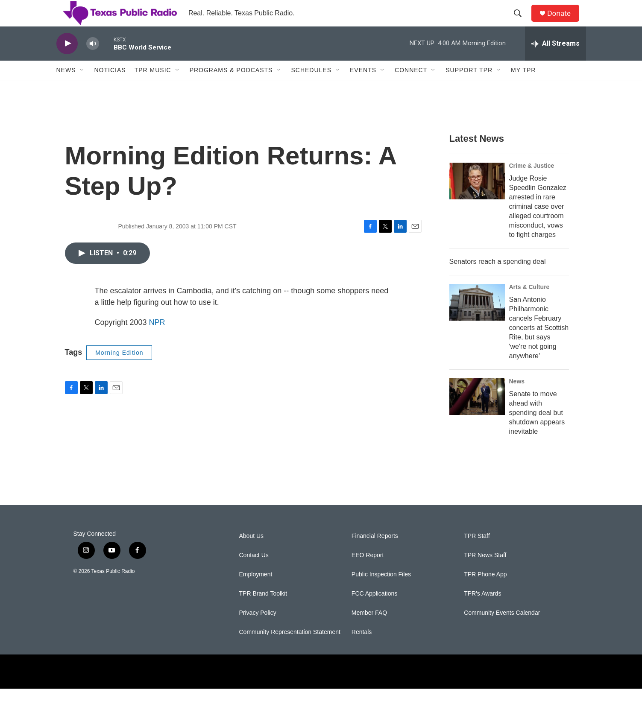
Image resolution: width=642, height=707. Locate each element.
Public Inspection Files (381, 593)
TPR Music (153, 88)
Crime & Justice (531, 184)
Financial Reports (375, 554)
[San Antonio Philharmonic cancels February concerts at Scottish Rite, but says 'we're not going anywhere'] (477, 320)
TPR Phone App (485, 593)
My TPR (523, 88)
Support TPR (469, 88)
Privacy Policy (257, 631)
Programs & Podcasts (231, 88)
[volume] (92, 62)
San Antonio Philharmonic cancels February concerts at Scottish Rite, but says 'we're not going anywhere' (539, 346)
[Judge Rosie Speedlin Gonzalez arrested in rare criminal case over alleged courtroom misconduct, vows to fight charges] (477, 199)
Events (363, 88)
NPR (157, 340)
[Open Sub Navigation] (82, 88)
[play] (67, 62)
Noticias (110, 88)
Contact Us (254, 573)
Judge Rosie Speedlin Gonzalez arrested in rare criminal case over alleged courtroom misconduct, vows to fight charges (537, 225)
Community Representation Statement (289, 650)
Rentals (362, 650)
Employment (256, 593)
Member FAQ (369, 631)
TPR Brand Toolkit (263, 612)
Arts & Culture (529, 305)
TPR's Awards (482, 612)
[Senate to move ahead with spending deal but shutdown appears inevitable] (477, 415)
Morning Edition (119, 371)
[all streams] (555, 62)
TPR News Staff (485, 573)
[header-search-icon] (521, 22)
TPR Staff (477, 554)
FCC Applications (374, 612)
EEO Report (368, 573)
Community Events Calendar (502, 631)
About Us (251, 554)
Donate (564, 22)
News (66, 88)
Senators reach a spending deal (497, 279)
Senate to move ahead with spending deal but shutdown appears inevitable (537, 431)
